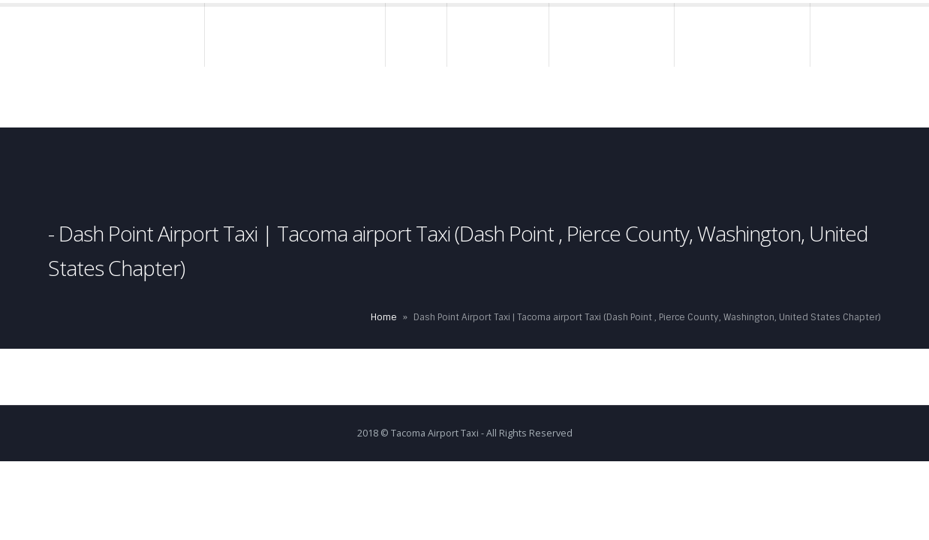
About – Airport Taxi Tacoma (295, 36)
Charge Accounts (612, 36)
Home (175, 36)
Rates (416, 36)
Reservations (499, 36)
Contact (184, 96)
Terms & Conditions (743, 36)
